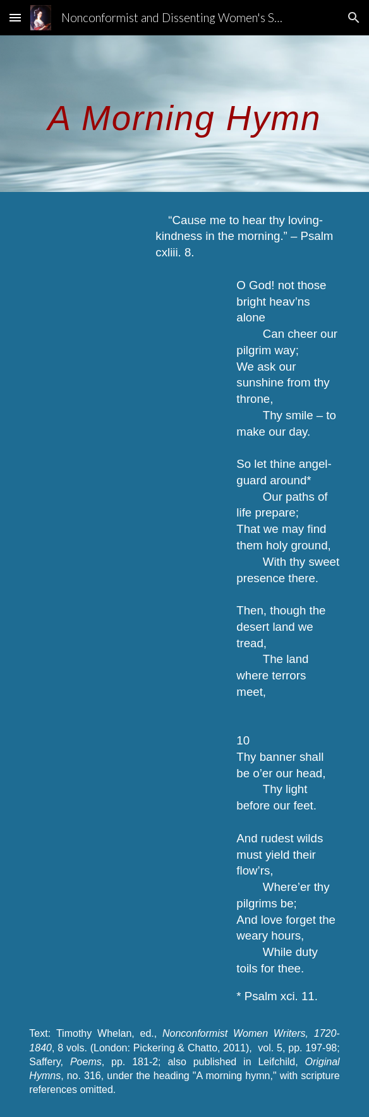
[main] (184, 113)
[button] (15, 17)
